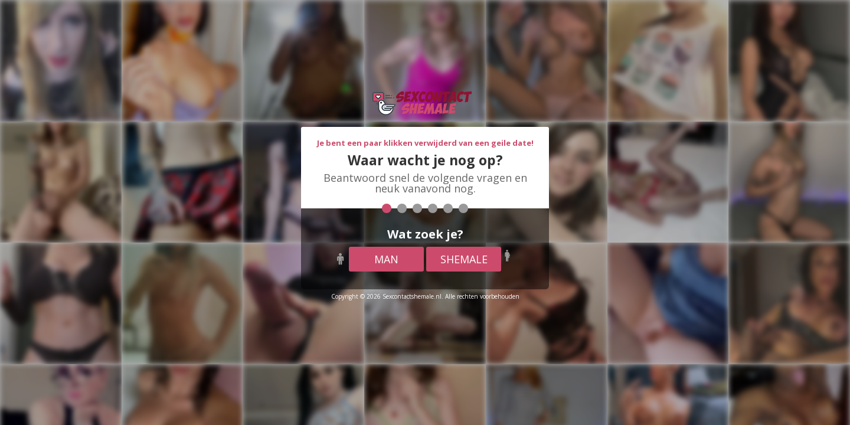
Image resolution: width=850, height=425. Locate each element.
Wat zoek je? (425, 234)
